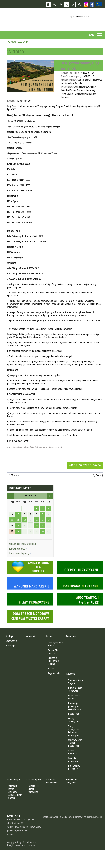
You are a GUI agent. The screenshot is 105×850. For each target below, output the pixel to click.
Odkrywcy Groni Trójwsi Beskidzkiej (75, 742)
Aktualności (31, 636)
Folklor (51, 668)
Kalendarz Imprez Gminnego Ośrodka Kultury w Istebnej (15, 791)
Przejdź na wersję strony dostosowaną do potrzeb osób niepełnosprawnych (54, 4)
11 (12, 519)
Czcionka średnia (73, 4)
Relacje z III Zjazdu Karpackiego (34, 788)
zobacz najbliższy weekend (23, 543)
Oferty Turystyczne (74, 720)
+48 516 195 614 (35, 826)
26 (18, 531)
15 (36, 519)
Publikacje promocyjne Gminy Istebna (74, 706)
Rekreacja (10, 645)
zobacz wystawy (18, 548)
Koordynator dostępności (71, 781)
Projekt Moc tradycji (53, 652)
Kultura (49, 636)
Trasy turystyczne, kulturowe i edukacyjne (74, 731)
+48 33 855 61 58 (20, 826)
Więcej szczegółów (83, 465)
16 (42, 519)
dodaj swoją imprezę (20, 553)
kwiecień (10, 496)
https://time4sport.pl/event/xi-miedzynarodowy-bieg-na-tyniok (34, 447)
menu (91, 35)
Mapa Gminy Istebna (74, 697)
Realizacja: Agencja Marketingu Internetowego (64, 816)
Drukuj (99, 475)
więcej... (10, 834)
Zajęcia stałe (54, 673)
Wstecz (15, 475)
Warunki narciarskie (73, 760)
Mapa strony (60, 4)
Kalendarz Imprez (14, 779)
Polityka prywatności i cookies (21, 845)
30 (42, 531)
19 (18, 525)
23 (42, 525)
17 (48, 519)
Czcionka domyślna (67, 4)
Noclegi (9, 636)
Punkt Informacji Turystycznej (75, 689)
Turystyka (70, 673)
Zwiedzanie (71, 636)
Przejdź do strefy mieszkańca (3, 62)
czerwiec (50, 496)
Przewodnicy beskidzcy (74, 767)
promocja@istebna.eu (17, 830)
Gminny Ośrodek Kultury (55, 644)
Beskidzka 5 (73, 713)
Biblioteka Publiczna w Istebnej (53, 660)
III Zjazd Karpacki (33, 779)
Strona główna (48, 4)
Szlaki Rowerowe (73, 752)
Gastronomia (11, 640)
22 (36, 525)
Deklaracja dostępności (51, 781)
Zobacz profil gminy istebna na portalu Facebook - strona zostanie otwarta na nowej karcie (92, 4)
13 (24, 519)
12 (18, 519)
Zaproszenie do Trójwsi (75, 682)
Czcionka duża (79, 4)
